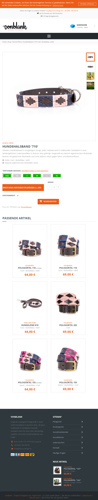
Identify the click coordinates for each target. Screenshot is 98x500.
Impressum (87, 495)
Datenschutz (34, 497)
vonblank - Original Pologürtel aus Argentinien (23, 495)
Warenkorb (48, 201)
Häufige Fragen (59, 452)
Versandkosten (26, 207)
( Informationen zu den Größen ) (34, 170)
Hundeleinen (58, 437)
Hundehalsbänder (60, 432)
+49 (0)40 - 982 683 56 (71, 10)
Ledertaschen (58, 442)
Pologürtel (57, 421)
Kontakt (56, 447)
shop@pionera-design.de (54, 10)
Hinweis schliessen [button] (87, 4)
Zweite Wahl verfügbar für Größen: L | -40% (22, 187)
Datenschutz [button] (58, 5)
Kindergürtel (58, 426)
